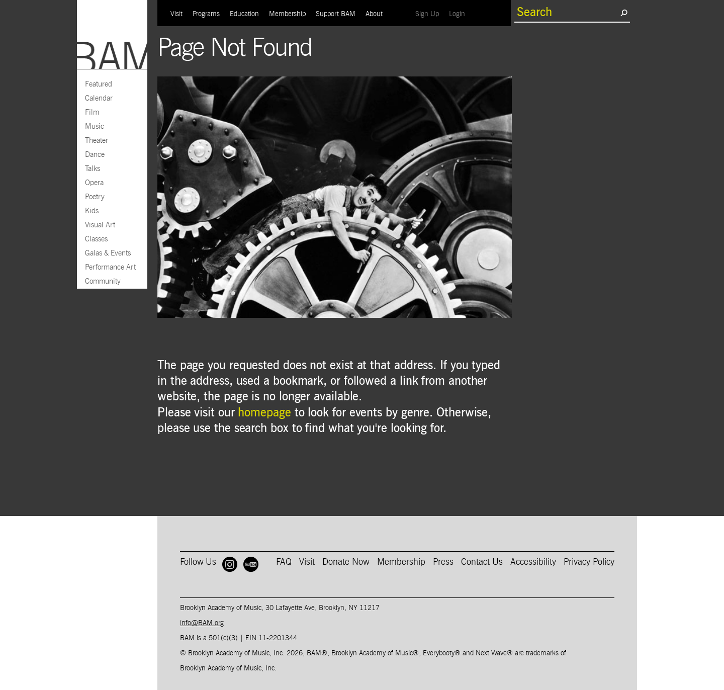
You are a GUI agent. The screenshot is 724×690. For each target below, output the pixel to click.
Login (459, 14)
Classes (96, 239)
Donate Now (346, 562)
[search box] (567, 12)
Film (92, 112)
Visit (176, 14)
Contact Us (482, 562)
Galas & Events (108, 253)
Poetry (95, 197)
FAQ (284, 562)
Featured (98, 84)
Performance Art (110, 267)
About (374, 14)
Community (103, 281)
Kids (92, 211)
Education (244, 14)
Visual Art (100, 225)
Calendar (99, 98)
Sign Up (429, 14)
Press (443, 562)
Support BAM (335, 14)
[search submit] (623, 12)
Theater (96, 140)
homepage (264, 413)
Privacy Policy (589, 562)
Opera (94, 183)
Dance (95, 154)
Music (94, 126)
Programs (206, 14)
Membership (287, 14)
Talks (92, 168)
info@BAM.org (202, 623)
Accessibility (533, 562)
